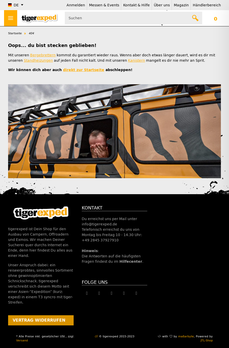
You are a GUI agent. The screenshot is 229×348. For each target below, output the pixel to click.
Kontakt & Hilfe (136, 5)
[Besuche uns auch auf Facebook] (87, 293)
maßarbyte (186, 336)
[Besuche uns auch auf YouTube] (112, 293)
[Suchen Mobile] (133, 18)
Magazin (181, 5)
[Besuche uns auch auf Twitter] (99, 293)
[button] (215, 18)
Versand (22, 340)
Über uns (162, 5)
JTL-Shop (207, 340)
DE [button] (13, 5)
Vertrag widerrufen (39, 320)
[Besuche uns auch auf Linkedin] (136, 293)
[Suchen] (195, 18)
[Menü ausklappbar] (10, 18)
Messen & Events (104, 5)
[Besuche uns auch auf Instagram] (124, 293)
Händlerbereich (207, 5)
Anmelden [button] (76, 5)
